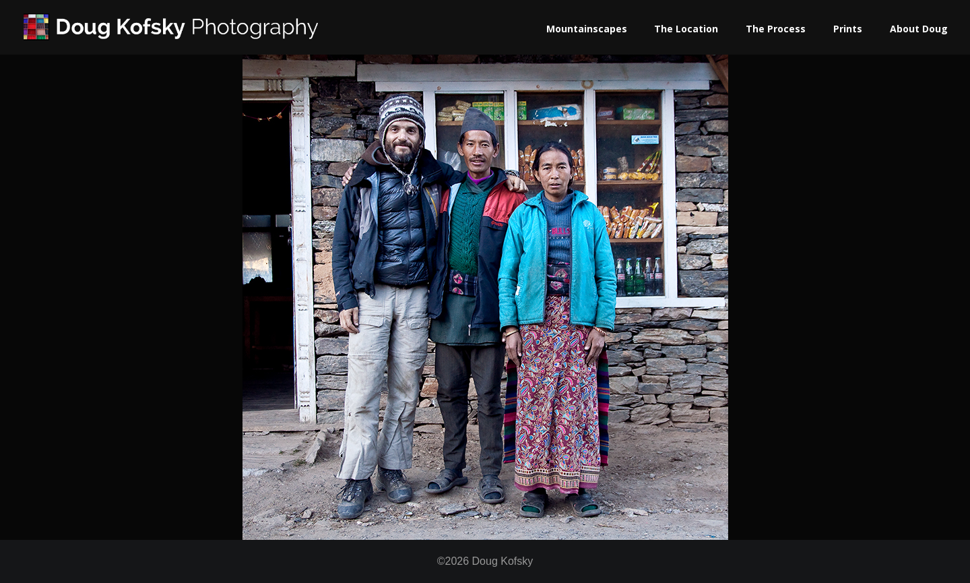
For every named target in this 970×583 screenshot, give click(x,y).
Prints (847, 28)
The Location (686, 28)
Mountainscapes (586, 28)
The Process (776, 28)
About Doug (919, 28)
